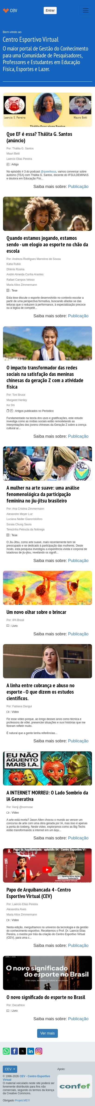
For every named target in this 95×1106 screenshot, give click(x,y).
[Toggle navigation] (85, 10)
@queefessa (48, 171)
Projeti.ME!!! (22, 1100)
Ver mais (47, 1033)
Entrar (50, 10)
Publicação (78, 186)
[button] (6, 1051)
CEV (9, 1069)
